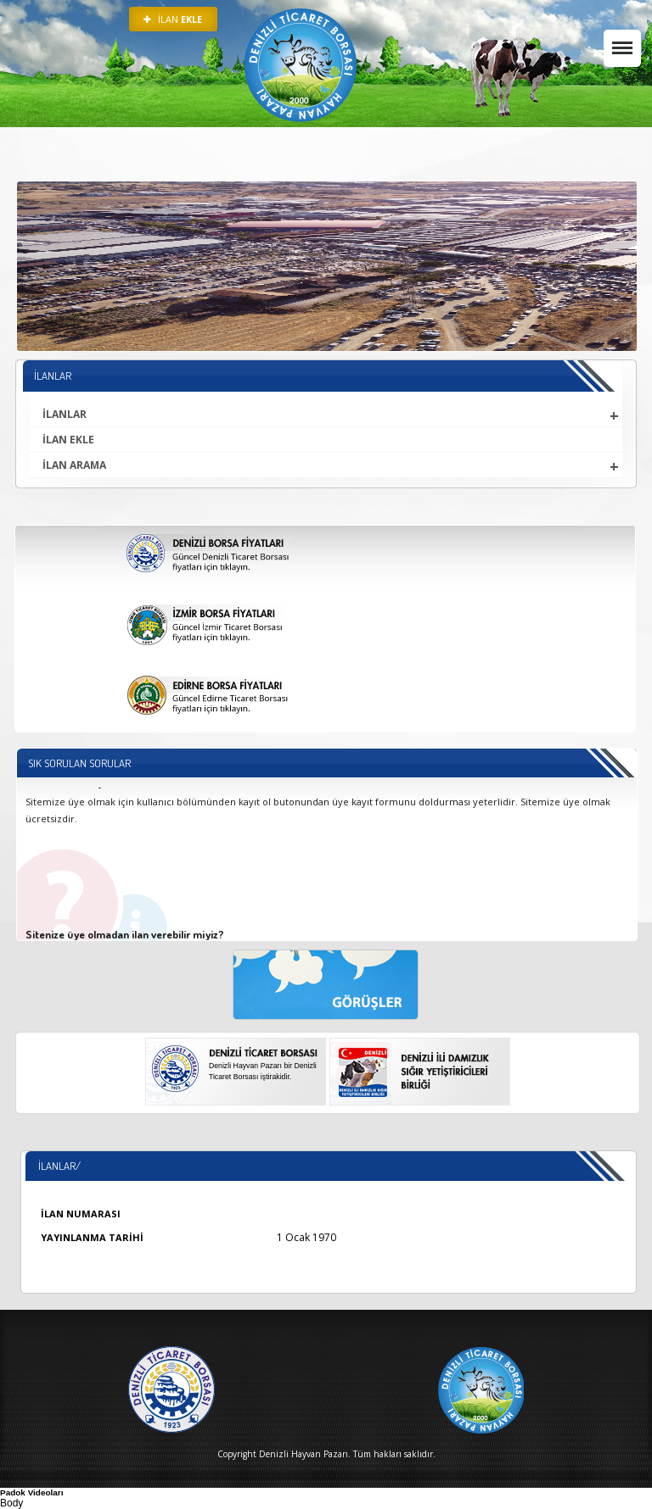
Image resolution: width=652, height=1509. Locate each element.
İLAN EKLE (68, 439)
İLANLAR (64, 414)
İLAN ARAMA (74, 465)
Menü (618, 39)
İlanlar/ (59, 1165)
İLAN (172, 19)
